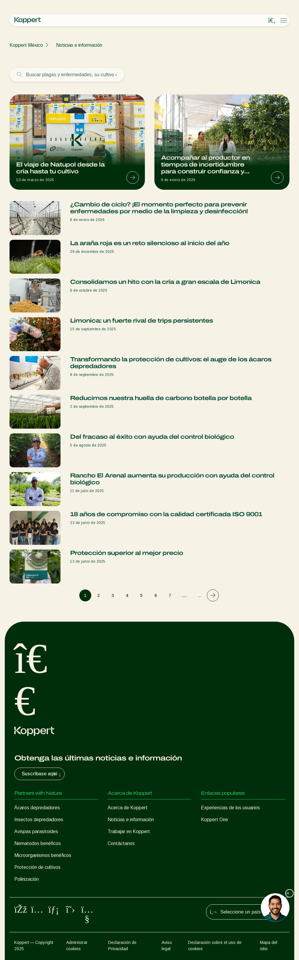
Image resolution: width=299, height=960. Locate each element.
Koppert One (214, 819)
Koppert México (26, 45)
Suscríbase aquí (42, 774)
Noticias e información (79, 45)
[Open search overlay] (272, 21)
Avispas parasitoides (36, 831)
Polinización (26, 879)
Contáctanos (121, 843)
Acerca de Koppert (128, 807)
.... (184, 595)
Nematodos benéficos (37, 843)
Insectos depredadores (38, 819)
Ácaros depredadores (37, 807)
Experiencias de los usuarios (230, 807)
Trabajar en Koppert (129, 831)
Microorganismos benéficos (42, 855)
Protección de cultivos (37, 867)
